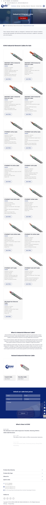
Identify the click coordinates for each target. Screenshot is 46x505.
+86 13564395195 (14, 1)
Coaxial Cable (8, 377)
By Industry (13, 6)
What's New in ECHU (23, 425)
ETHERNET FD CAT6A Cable (32, 234)
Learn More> (7, 378)
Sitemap (5, 503)
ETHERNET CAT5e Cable (10, 132)
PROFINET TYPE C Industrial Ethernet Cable (12, 97)
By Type (18, 6)
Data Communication (18, 25)
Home (6, 25)
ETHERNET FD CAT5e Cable (11, 165)
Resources (33, 6)
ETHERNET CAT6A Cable (31, 199)
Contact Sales (39, 6)
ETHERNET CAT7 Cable (10, 268)
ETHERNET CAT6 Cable (31, 165)
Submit (23, 413)
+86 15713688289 (6, 1)
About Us (28, 6)
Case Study (23, 6)
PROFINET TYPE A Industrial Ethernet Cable (12, 63)
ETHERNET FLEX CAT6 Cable (11, 199)
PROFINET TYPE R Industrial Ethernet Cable (32, 97)
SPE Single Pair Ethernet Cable (11, 302)
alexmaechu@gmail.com (23, 2)
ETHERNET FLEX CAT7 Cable (32, 268)
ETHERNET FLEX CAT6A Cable (12, 234)
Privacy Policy (11, 503)
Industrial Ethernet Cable (28, 25)
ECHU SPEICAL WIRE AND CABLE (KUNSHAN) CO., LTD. (20, 502)
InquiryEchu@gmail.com (12, 2)
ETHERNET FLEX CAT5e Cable (32, 132)
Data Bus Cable (22, 377)
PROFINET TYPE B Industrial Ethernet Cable (32, 63)
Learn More (8, 79)
